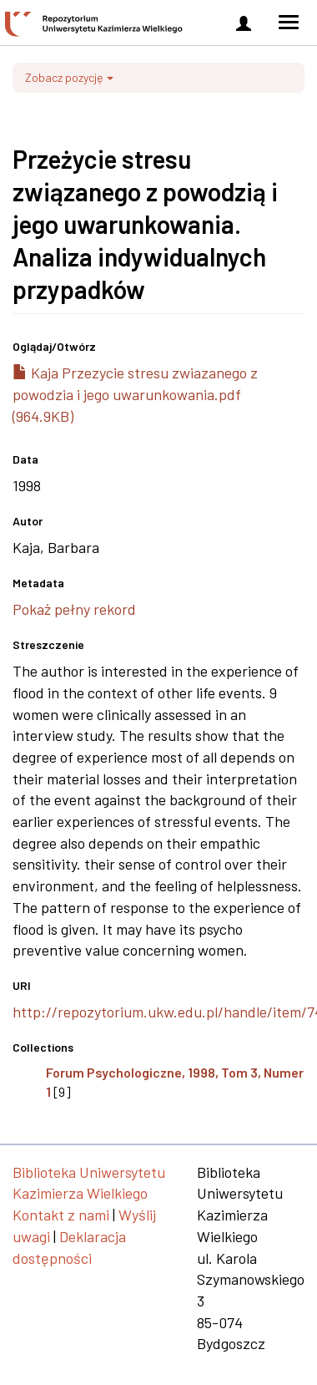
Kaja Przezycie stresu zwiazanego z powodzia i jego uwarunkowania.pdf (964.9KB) (135, 393)
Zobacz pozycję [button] (69, 77)
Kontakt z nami (61, 1214)
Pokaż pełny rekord (74, 609)
